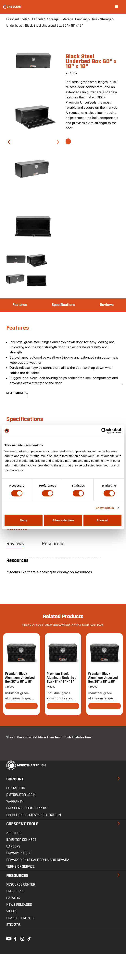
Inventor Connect (21, 839)
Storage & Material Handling (67, 19)
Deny (23, 520)
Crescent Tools (16, 19)
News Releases (19, 904)
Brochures (15, 891)
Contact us (15, 788)
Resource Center (20, 884)
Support (15, 779)
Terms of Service (20, 866)
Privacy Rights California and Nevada (37, 859)
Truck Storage (101, 19)
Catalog (13, 898)
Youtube (7, 938)
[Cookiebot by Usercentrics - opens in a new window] (104, 431)
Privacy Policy (18, 853)
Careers (13, 846)
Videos (11, 911)
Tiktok (29, 938)
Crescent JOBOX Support (27, 808)
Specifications (63, 305)
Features (19, 305)
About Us (13, 833)
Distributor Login (20, 794)
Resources (53, 543)
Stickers (13, 924)
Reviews (107, 305)
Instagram (22, 938)
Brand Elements (20, 918)
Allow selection (63, 520)
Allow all (102, 520)
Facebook (15, 938)
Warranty (14, 801)
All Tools (37, 19)
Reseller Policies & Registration (33, 815)
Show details (105, 507)
